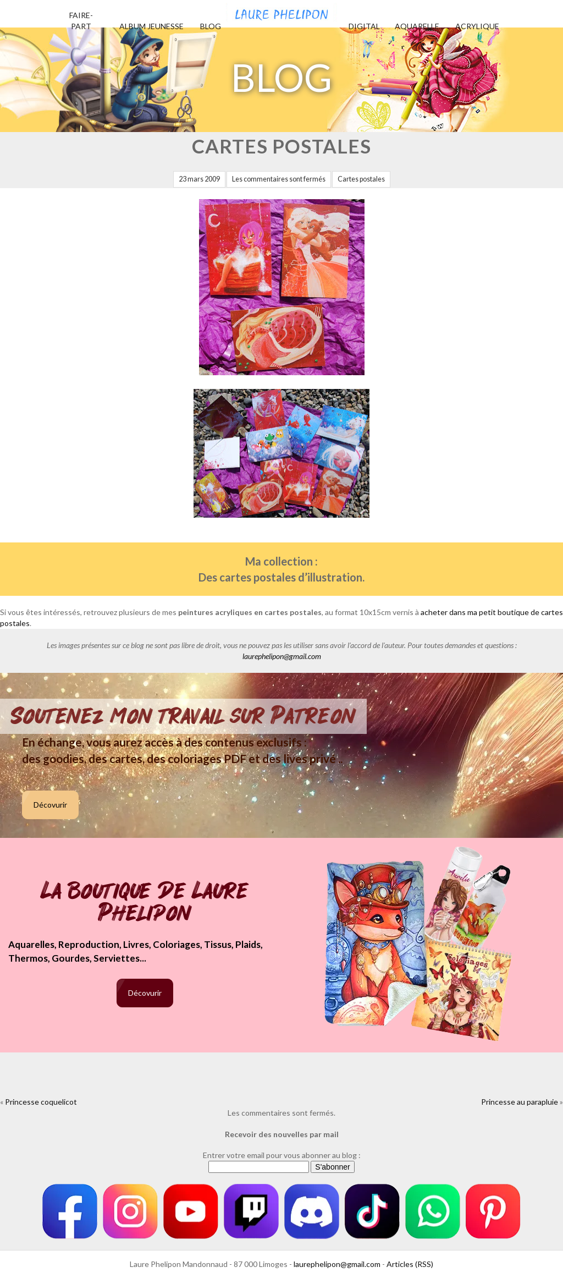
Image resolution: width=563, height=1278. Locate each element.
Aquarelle (417, 26)
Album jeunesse (151, 26)
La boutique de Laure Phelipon (145, 903)
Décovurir (50, 804)
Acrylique (477, 26)
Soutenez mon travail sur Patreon (183, 716)
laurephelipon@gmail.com (281, 656)
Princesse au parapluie (519, 1101)
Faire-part (81, 20)
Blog (210, 26)
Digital (364, 26)
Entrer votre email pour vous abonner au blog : (282, 1155)
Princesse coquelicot (41, 1101)
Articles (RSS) (410, 1264)
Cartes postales (361, 179)
